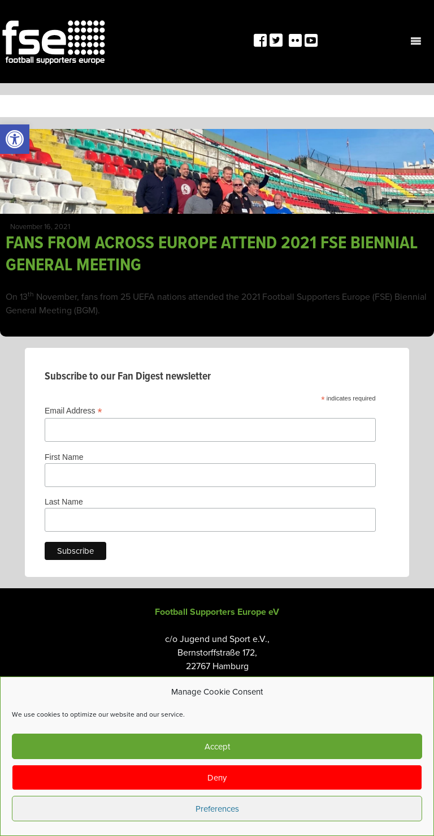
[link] (14, 139)
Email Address (73, 411)
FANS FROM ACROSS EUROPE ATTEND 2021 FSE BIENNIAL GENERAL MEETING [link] (212, 254)
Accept (217, 747)
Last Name (64, 501)
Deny (217, 778)
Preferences (217, 809)
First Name (64, 457)
